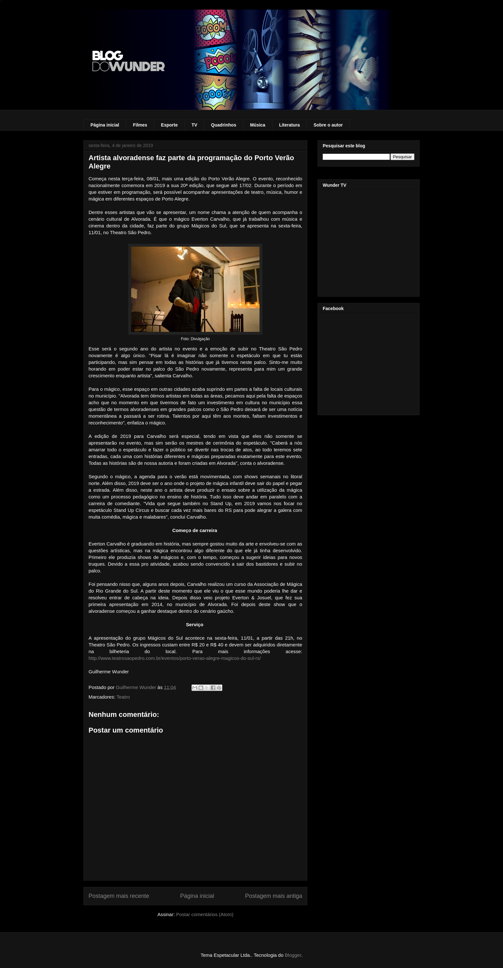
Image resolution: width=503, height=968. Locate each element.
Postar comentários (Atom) (204, 914)
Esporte (169, 124)
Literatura (289, 124)
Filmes (140, 124)
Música (257, 124)
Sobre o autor (328, 124)
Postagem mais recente (119, 896)
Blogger (293, 955)
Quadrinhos (223, 124)
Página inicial (104, 124)
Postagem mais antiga (273, 896)
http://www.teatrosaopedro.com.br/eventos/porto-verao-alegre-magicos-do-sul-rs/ (175, 658)
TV (194, 124)
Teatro (123, 697)
